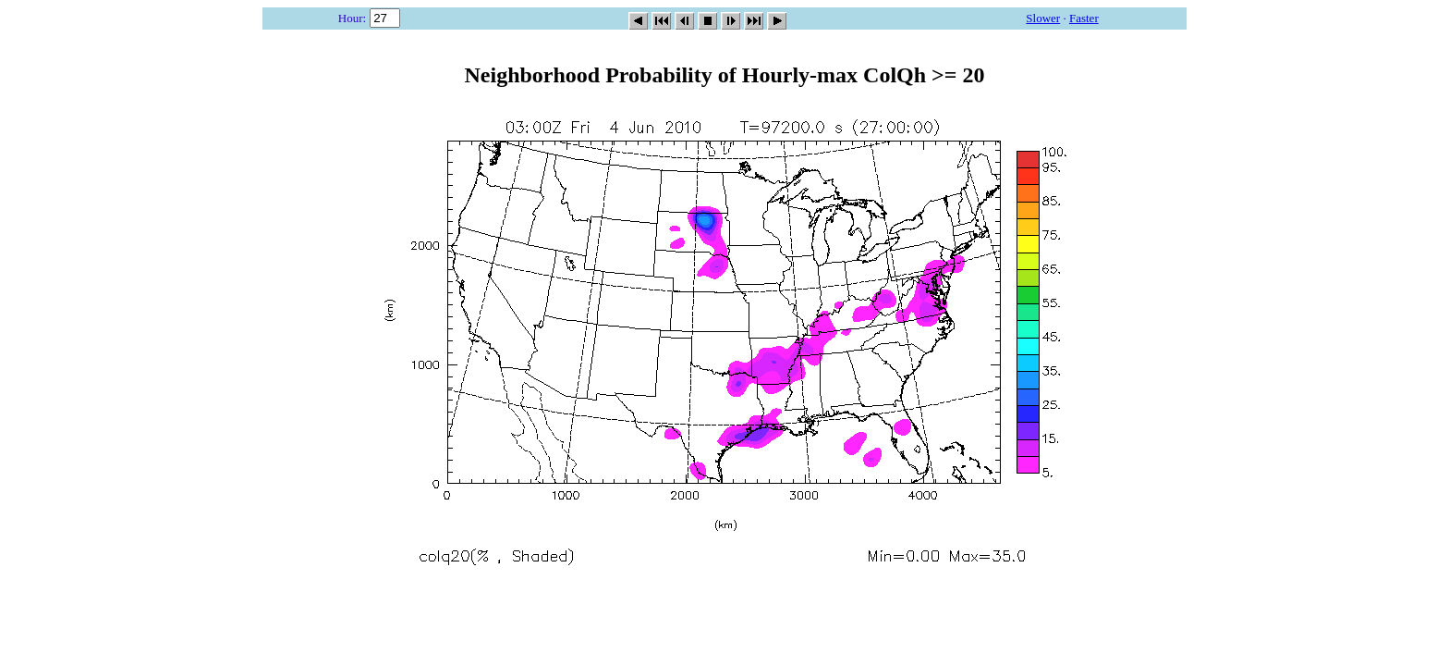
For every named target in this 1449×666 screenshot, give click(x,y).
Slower (1043, 18)
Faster (1084, 18)
